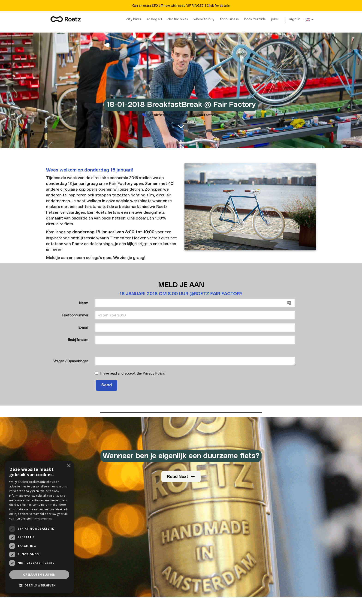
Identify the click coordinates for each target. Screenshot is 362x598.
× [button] (68, 466)
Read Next (181, 477)
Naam (83, 303)
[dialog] (39, 527)
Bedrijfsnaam (78, 340)
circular (187, 115)
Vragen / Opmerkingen (70, 361)
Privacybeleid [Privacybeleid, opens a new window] (43, 518)
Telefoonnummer (74, 315)
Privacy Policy (153, 373)
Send (106, 385)
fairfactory (207, 115)
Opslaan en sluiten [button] (39, 575)
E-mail (83, 327)
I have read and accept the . (130, 373)
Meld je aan (57, 257)
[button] (39, 585)
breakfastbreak (162, 115)
